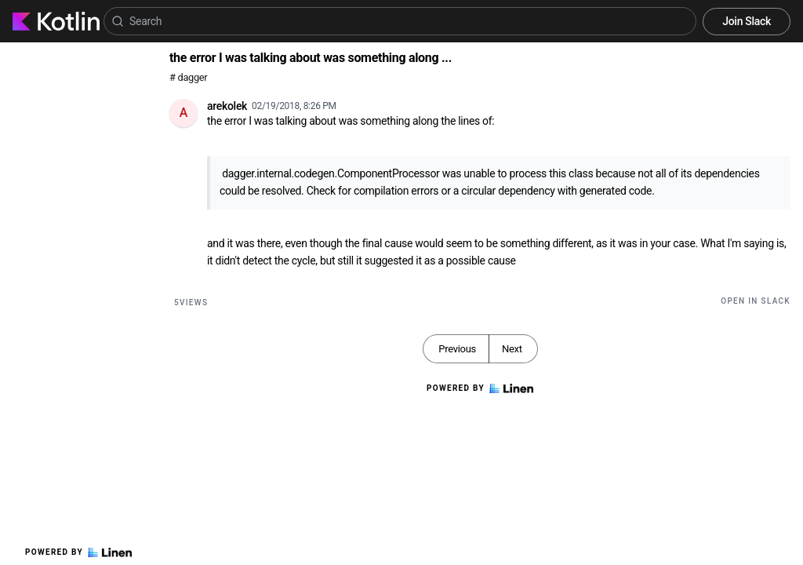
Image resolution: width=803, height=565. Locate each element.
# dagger (188, 77)
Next (512, 349)
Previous (457, 349)
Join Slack (746, 21)
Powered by (78, 552)
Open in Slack (755, 301)
